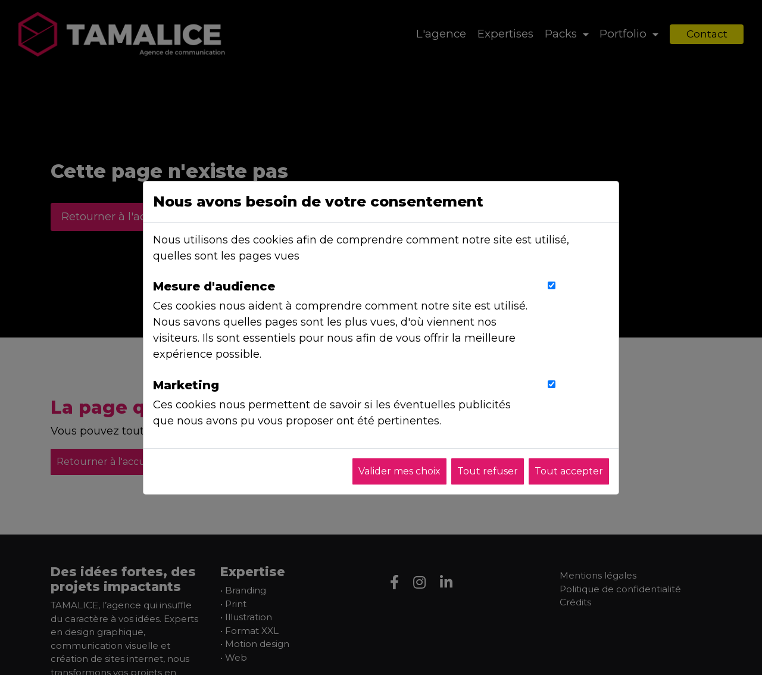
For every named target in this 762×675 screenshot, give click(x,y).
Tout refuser (487, 471)
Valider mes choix (399, 471)
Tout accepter (569, 471)
